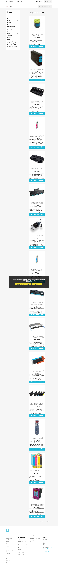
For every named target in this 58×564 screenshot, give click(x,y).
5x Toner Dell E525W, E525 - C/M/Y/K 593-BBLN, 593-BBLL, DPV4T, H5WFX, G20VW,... (37, 405)
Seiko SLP (10, 37)
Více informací (29, 281)
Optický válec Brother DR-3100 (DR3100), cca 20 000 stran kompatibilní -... (37, 103)
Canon (9, 17)
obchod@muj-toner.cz (46, 552)
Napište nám (21, 552)
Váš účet (32, 536)
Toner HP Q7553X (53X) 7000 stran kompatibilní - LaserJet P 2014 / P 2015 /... (37, 170)
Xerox (9, 39)
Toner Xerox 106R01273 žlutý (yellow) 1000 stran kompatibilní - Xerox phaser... (36, 36)
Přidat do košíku (37, 46)
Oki (8, 31)
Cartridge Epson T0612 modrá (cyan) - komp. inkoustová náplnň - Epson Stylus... (37, 271)
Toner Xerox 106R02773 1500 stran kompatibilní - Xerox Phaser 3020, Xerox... (36, 203)
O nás (19, 543)
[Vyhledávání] (45, 6)
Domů (9, 12)
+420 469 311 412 (18, 1)
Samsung (9, 35)
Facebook (7, 530)
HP (8, 24)
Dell (8, 18)
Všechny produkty (46, 522)
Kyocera (9, 28)
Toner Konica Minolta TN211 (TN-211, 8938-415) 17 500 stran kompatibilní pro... (37, 438)
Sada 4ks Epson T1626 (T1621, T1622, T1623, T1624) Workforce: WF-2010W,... (37, 472)
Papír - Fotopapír (11, 43)
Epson (9, 22)
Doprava (20, 539)
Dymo (8, 20)
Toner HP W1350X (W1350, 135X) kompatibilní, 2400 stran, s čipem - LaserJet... (37, 304)
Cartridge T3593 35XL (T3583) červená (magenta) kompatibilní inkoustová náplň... (37, 136)
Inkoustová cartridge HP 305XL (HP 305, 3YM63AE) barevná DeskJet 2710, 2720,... (37, 505)
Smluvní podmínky (22, 541)
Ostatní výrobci (11, 41)
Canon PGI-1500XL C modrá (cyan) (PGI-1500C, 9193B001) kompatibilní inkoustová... (37, 69)
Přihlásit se (32, 540)
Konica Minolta (11, 26)
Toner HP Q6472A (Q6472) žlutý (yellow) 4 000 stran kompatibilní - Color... (37, 338)
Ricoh (8, 33)
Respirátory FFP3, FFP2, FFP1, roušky (12, 45)
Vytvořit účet (33, 541)
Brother (9, 15)
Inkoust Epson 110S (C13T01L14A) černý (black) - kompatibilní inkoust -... (36, 237)
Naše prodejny (21, 554)
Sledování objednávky (35, 538)
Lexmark (9, 30)
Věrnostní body (21, 551)
